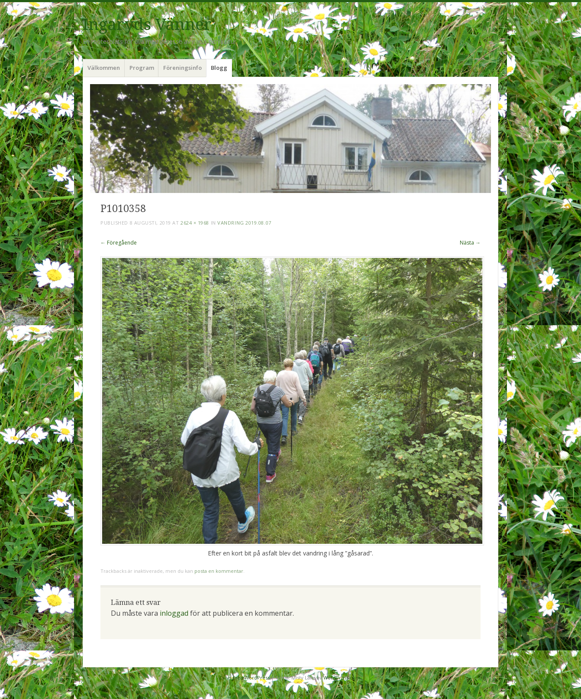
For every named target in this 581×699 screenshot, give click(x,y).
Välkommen (103, 68)
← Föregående (118, 242)
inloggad (174, 613)
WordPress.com (341, 677)
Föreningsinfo (182, 68)
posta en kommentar (218, 571)
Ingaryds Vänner (147, 24)
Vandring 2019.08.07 (244, 222)
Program (141, 68)
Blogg (219, 68)
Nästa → (470, 242)
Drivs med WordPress (244, 677)
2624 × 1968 (195, 222)
